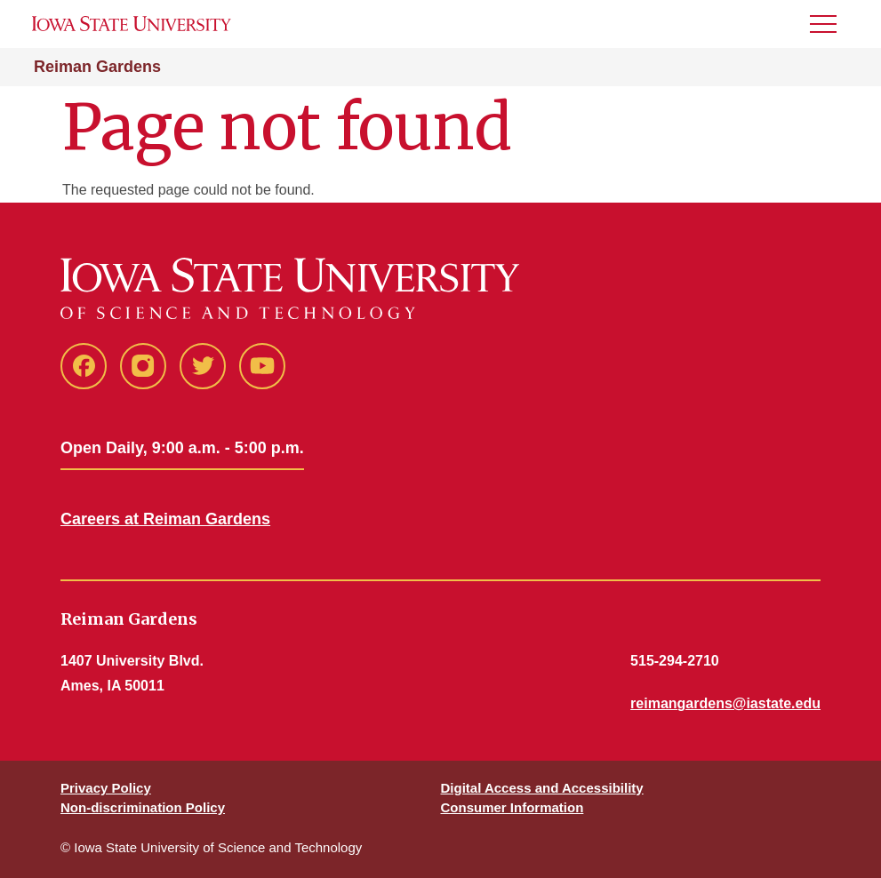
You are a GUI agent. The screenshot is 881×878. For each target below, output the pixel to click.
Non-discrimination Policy (142, 807)
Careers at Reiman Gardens (165, 519)
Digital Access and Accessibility (542, 787)
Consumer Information (512, 807)
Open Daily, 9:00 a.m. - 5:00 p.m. (182, 448)
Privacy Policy (105, 787)
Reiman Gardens (97, 67)
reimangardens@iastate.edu (725, 703)
